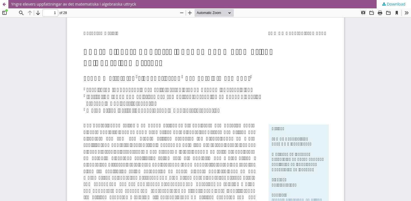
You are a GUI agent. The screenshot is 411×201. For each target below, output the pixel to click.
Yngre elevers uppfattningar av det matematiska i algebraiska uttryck (73, 4)
